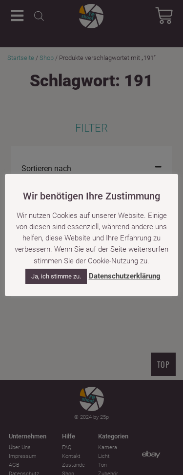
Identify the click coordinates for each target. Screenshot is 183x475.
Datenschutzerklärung (125, 276)
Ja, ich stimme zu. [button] (56, 276)
